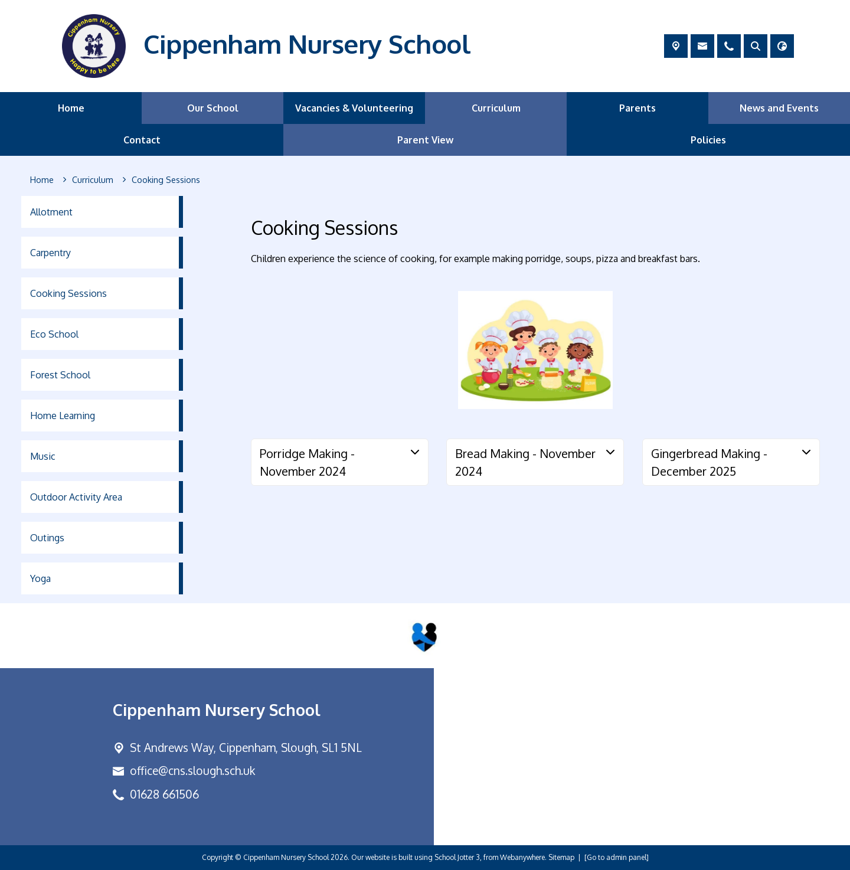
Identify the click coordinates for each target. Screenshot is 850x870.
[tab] (339, 462)
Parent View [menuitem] (425, 140)
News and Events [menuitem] (779, 108)
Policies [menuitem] (708, 140)
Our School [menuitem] (212, 108)
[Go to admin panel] (616, 857)
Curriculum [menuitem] (496, 108)
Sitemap (561, 857)
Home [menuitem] (71, 108)
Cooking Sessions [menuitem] (68, 293)
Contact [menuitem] (142, 140)
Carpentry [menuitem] (50, 253)
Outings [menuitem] (47, 538)
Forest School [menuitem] (60, 375)
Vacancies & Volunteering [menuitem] (354, 108)
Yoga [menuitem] (40, 578)
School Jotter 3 (457, 857)
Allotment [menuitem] (51, 212)
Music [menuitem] (42, 456)
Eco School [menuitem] (54, 334)
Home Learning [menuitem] (62, 415)
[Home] (42, 180)
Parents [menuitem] (637, 108)
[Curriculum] (92, 180)
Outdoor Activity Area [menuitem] (76, 497)
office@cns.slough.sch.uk (192, 770)
